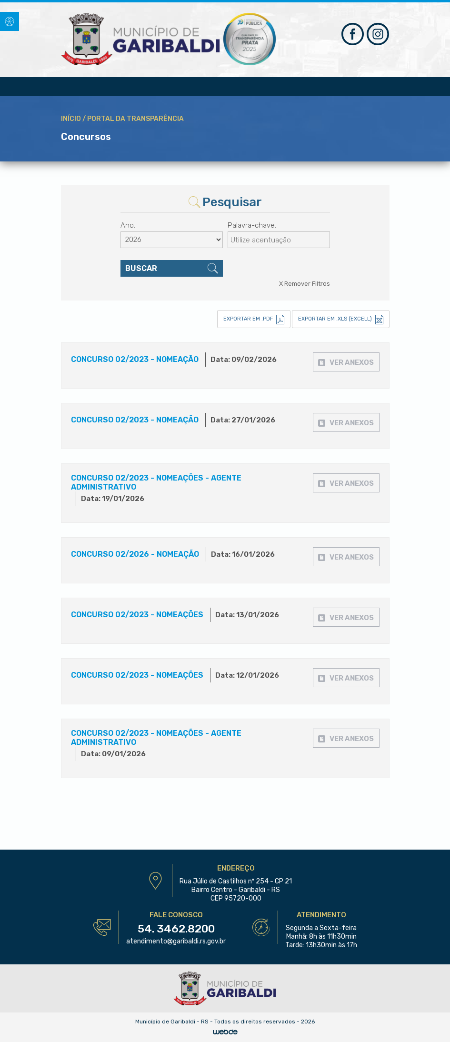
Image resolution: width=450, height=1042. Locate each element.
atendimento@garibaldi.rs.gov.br (176, 941)
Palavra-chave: (252, 225)
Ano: (127, 225)
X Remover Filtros (304, 283)
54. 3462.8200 (176, 928)
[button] (9, 21)
